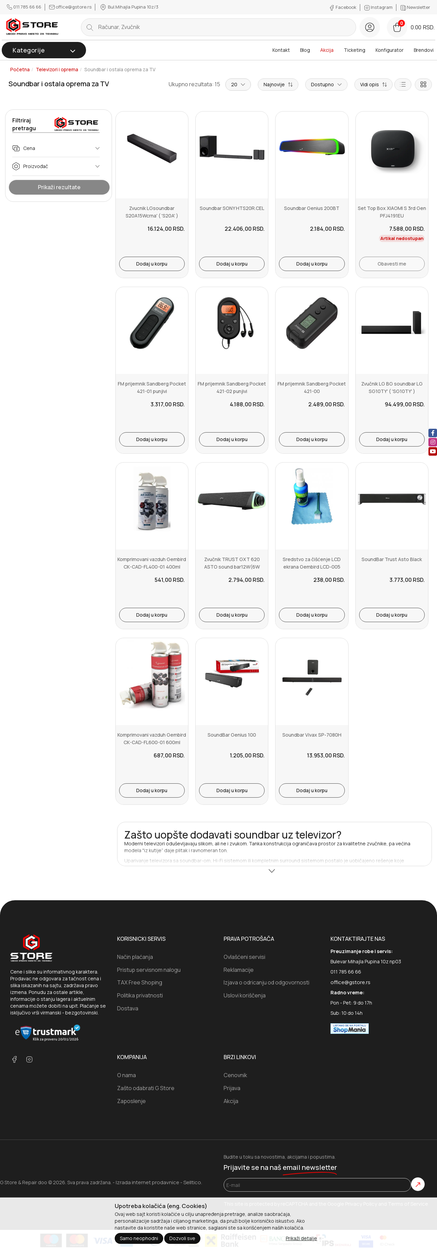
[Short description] (373, 84)
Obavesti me (392, 263)
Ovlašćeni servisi (244, 957)
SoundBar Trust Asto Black (392, 559)
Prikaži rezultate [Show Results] (59, 187)
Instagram (379, 7)
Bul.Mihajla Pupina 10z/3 (128, 7)
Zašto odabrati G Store (145, 1088)
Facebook (343, 7)
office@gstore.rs (71, 7)
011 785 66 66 (24, 7)
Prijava (232, 1088)
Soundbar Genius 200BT (311, 208)
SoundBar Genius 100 (232, 735)
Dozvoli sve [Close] (182, 1238)
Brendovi (424, 50)
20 (238, 84)
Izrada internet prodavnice (147, 1182)
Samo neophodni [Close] (139, 1238)
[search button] (89, 27)
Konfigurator (390, 50)
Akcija (327, 50)
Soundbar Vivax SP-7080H (311, 735)
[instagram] (432, 442)
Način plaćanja (135, 957)
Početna (20, 69)
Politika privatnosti (140, 995)
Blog (305, 50)
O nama (126, 1075)
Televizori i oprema (57, 69)
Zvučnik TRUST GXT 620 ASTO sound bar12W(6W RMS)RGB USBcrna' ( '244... (232, 567)
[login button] (370, 27)
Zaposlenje (131, 1101)
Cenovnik (235, 1075)
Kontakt (281, 50)
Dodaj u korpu (151, 263)
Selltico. (192, 1182)
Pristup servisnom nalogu (149, 970)
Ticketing (354, 50)
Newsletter (415, 7)
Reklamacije (239, 970)
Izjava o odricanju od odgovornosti (266, 982)
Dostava (127, 1008)
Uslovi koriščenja (245, 995)
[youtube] (432, 451)
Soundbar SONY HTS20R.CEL (232, 208)
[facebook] (432, 432)
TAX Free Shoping (139, 982)
